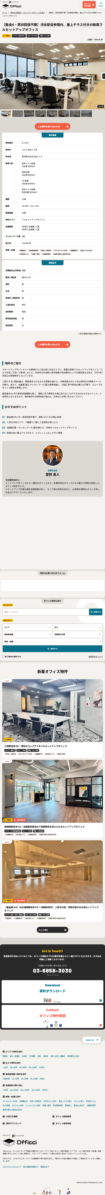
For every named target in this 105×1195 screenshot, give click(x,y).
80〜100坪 (33, 1067)
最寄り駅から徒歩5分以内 (12, 1109)
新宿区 (5, 1056)
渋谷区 (45, 1056)
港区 (39, 1056)
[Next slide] (103, 76)
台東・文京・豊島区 (57, 1056)
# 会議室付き (74, 250)
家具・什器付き (35, 1101)
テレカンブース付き (10, 1101)
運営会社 (43, 1166)
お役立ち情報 (12, 1116)
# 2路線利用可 (46, 254)
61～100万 (14, 1089)
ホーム (4, 12)
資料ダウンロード (13, 1123)
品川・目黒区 (15, 1056)
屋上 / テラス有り (65, 1101)
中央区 (24, 1056)
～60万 (5, 1089)
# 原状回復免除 (33, 250)
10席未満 (6, 1078)
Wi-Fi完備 (6, 1105)
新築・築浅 (47, 1105)
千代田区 (32, 1056)
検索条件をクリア (96, 656)
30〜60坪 (13, 1067)
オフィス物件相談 (63, 1123)
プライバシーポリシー (11, 1166)
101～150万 (24, 1089)
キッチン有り (79, 1101)
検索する (97, 612)
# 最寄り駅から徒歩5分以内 (61, 254)
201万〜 (45, 1089)
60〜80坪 (23, 1067)
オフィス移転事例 (63, 1116)
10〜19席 (15, 1078)
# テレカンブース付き (60, 250)
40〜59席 (33, 1078)
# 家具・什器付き (45, 250)
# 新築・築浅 (35, 254)
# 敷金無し (22, 250)
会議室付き (24, 1101)
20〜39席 (24, 1078)
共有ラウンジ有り (50, 1101)
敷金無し (68, 1105)
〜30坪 (5, 1067)
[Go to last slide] (1, 76)
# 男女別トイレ (24, 254)
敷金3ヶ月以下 (79, 1105)
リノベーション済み (33, 1105)
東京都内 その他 (73, 1056)
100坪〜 (42, 1067)
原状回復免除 (58, 1105)
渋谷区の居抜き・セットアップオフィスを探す (27, 12)
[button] (6, 113)
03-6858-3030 (52, 970)
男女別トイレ (91, 1101)
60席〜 (42, 1078)
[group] (52, 76)
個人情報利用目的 (29, 1166)
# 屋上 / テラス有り (86, 250)
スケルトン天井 (18, 1105)
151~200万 (36, 1089)
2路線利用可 (91, 1105)
